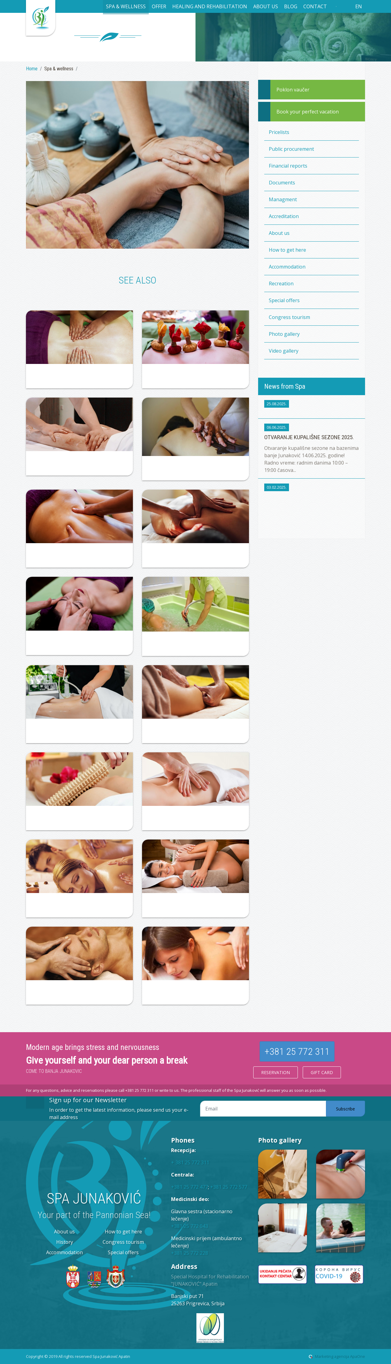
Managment (283, 199)
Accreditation (284, 216)
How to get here (287, 249)
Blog (290, 6)
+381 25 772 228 (189, 1253)
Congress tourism (289, 317)
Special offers (284, 300)
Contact (315, 6)
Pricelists (279, 132)
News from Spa (284, 386)
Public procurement (291, 149)
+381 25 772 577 (228, 1187)
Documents (282, 182)
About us (279, 233)
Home (32, 69)
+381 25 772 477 (189, 1187)
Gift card (322, 1072)
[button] (126, 7)
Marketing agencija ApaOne (340, 1356)
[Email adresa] (263, 1109)
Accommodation (287, 266)
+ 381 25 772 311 (190, 1162)
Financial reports (288, 165)
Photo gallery (284, 334)
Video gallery (283, 350)
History (64, 1242)
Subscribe (345, 1109)
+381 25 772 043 (189, 1226)
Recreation (281, 283)
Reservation (275, 1072)
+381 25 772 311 (297, 1051)
